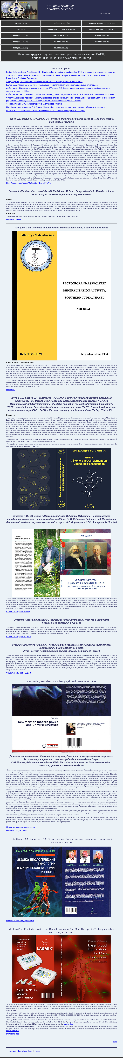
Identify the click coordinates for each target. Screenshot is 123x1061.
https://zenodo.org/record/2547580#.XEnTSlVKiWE (28, 183)
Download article (13, 219)
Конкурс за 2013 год (61, 35)
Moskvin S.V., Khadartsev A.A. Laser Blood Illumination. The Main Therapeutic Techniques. (45, 111)
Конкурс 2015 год (20, 41)
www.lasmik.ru (68, 1024)
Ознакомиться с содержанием (20, 921)
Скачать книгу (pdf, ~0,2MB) (18, 673)
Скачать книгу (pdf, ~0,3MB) (18, 637)
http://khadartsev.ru (12, 1031)
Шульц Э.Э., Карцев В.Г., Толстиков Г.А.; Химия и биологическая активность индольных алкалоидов (52, 85)
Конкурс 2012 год (20, 35)
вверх (115, 1042)
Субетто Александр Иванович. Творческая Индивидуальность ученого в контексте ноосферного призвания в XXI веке (60, 94)
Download (10, 390)
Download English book (16, 830)
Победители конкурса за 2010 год (61, 29)
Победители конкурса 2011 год (102, 29)
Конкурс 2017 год (102, 41)
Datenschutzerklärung (25, 1051)
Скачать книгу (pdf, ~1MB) (18, 611)
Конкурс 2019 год (61, 48)
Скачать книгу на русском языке (20, 827)
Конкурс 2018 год (20, 48)
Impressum (12, 1051)
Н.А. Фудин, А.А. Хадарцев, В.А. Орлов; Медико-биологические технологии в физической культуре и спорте (55, 107)
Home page (20, 29)
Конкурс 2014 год (102, 35)
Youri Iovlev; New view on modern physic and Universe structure (34, 104)
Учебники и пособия (61, 23)
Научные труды (20, 23)
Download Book (13, 1034)
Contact (36, 1051)
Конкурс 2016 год (61, 41)
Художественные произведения (102, 23)
